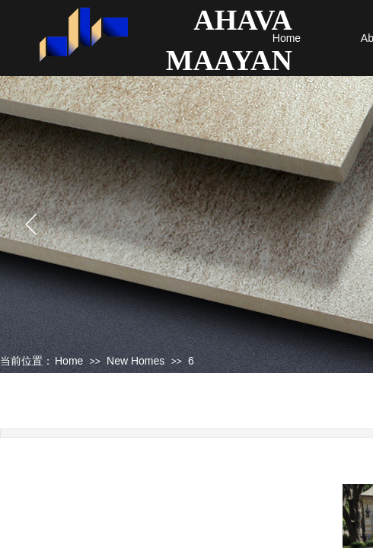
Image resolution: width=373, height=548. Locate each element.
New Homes (135, 361)
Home (287, 38)
